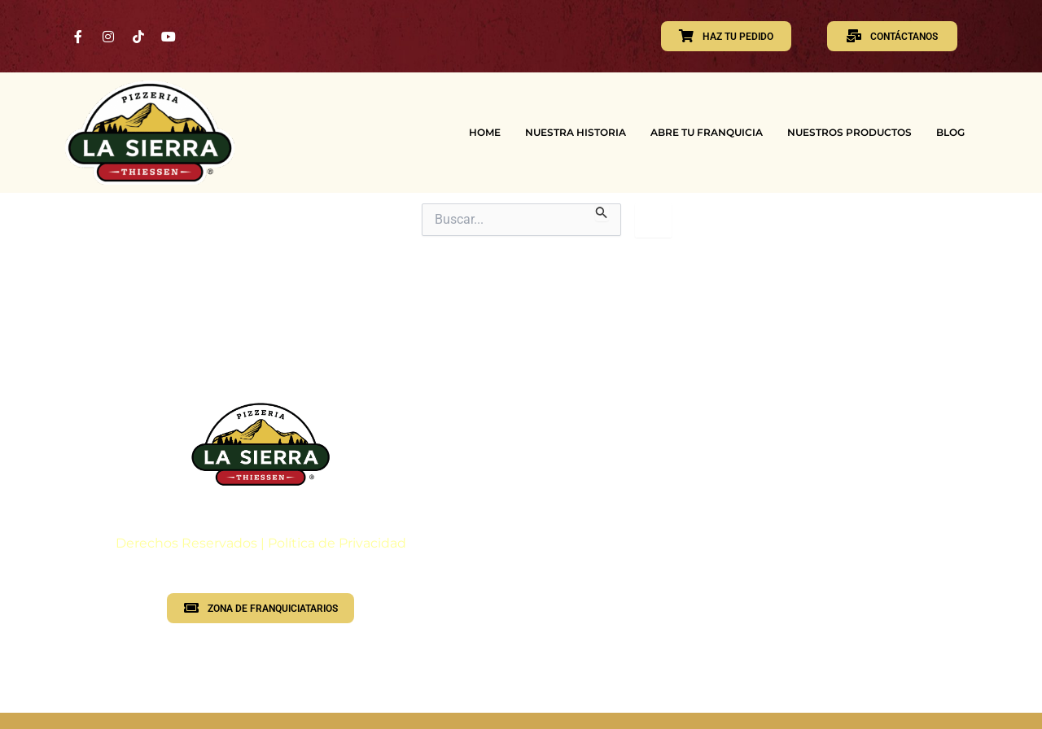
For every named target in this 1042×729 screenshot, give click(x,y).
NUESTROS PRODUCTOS (849, 132)
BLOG (950, 132)
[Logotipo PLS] (260, 444)
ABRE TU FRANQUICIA (706, 132)
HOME (485, 132)
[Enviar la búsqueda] (601, 212)
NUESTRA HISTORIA (575, 132)
